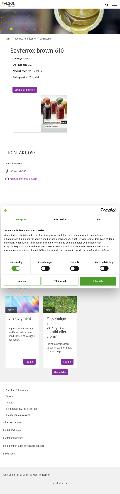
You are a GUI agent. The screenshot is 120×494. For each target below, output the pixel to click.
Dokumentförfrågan (13, 445)
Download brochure (25, 89)
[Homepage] (12, 4)
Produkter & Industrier (25, 38)
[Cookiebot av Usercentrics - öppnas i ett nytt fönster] (102, 210)
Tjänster (9, 396)
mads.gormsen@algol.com (23, 178)
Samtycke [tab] (20, 219)
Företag (9, 402)
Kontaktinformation (13, 438)
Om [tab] (99, 219)
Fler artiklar (60, 372)
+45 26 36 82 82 (18, 171)
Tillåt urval (60, 281)
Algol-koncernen (41, 474)
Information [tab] (60, 219)
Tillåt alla (98, 281)
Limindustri (45, 38)
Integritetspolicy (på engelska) (21, 408)
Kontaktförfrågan (12, 430)
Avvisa (22, 281)
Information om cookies (17, 415)
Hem (7, 38)
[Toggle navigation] (116, 4)
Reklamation (9, 453)
